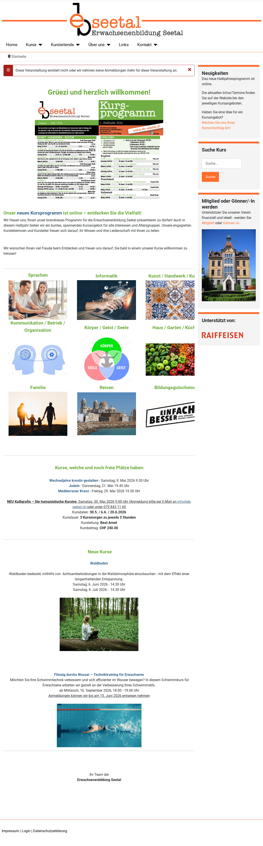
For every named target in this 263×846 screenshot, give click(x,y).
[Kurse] (39, 45)
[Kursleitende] (77, 45)
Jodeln (74, 486)
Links (124, 44)
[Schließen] (190, 69)
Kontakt (144, 44)
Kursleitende (62, 44)
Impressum (10, 831)
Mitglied (208, 223)
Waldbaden (99, 563)
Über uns (96, 44)
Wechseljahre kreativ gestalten (73, 480)
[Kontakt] (155, 45)
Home (11, 44)
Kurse (31, 44)
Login (26, 831)
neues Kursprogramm (39, 213)
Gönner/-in (231, 223)
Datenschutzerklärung (50, 831)
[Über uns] (108, 45)
